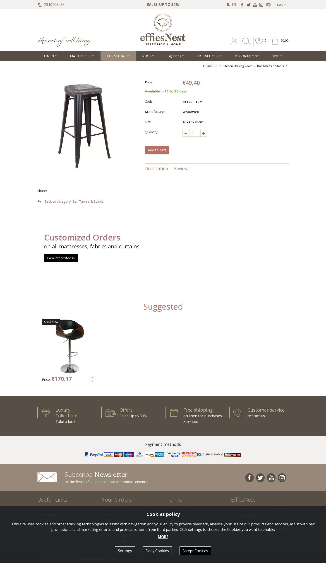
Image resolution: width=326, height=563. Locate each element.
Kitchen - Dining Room (237, 66)
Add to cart (157, 150)
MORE (163, 536)
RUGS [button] (146, 56)
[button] (259, 44)
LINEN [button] (49, 56)
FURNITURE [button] (116, 56)
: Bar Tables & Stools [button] (70, 201)
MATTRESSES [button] (80, 56)
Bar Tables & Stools (270, 66)
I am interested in (61, 258)
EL (228, 4)
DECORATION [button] (246, 56)
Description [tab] (156, 168)
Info (280, 5)
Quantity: (151, 132)
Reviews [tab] (181, 168)
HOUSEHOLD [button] (208, 56)
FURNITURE (210, 66)
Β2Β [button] (276, 56)
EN (234, 4)
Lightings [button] (174, 56)
